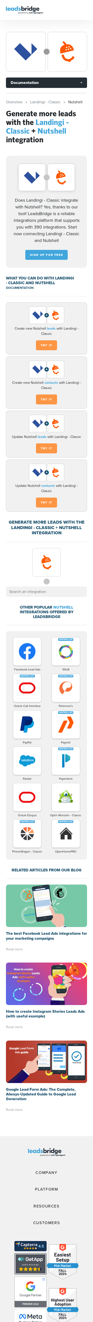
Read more (14, 949)
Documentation (25, 82)
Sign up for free (46, 255)
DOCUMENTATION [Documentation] (19, 287)
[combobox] (46, 591)
